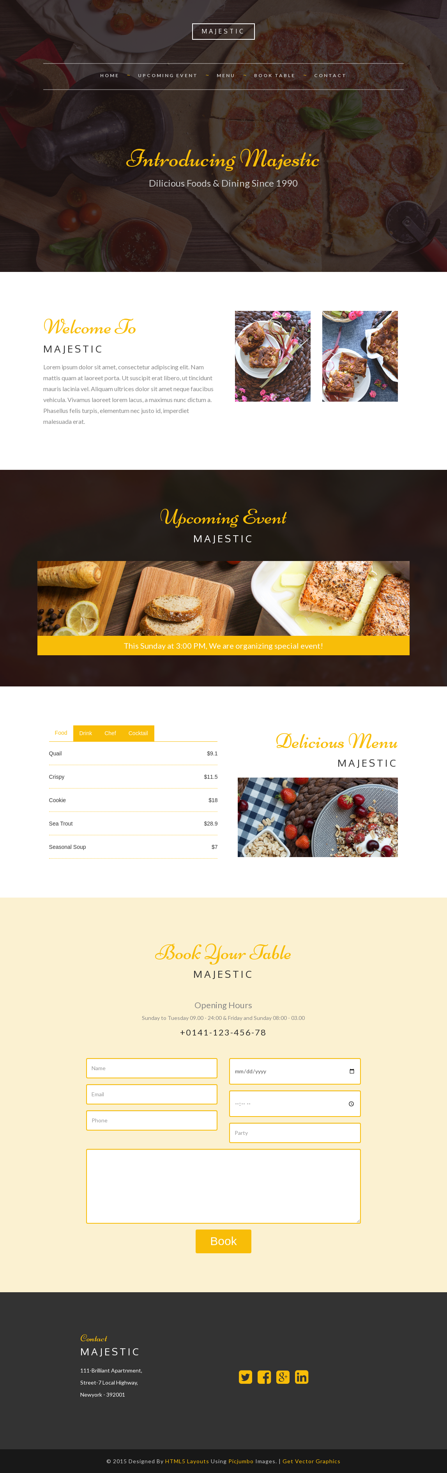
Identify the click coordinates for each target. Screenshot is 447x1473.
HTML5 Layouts (187, 1461)
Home (109, 75)
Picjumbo (241, 1461)
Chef (110, 733)
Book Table (274, 75)
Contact (330, 75)
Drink (86, 733)
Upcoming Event (168, 75)
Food (61, 733)
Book (223, 1241)
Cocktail (138, 733)
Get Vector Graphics (312, 1461)
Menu (226, 75)
